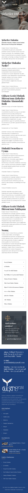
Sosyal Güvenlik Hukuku (10, 270)
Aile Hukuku (7, 300)
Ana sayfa (5, 413)
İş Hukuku (7, 266)
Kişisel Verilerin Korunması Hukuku (13, 287)
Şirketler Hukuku (8, 295)
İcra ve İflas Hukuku (9, 291)
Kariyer (5, 426)
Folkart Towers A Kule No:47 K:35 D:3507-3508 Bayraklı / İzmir (14, 354)
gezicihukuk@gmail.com (14, 339)
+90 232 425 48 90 (17, 371)
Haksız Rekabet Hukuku (10, 279)
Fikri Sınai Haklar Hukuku (11, 283)
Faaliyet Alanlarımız (8, 423)
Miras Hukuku (8, 304)
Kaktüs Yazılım (14, 487)
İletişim (5, 433)
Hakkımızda (6, 417)
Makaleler (5, 430)
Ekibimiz (5, 420)
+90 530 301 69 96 (12, 336)
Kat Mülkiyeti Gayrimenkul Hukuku (13, 275)
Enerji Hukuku (8, 262)
